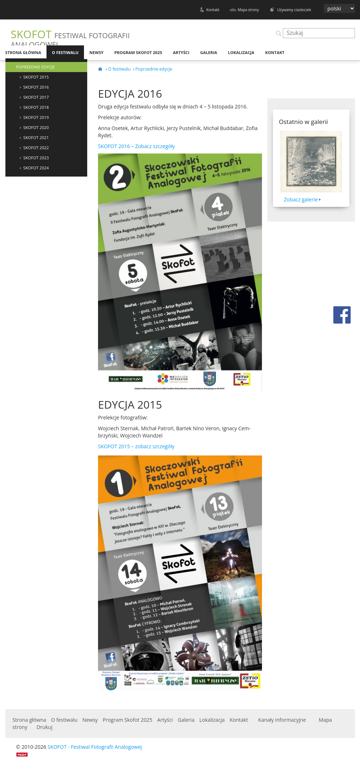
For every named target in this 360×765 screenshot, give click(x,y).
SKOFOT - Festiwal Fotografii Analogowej (95, 746)
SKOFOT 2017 (36, 97)
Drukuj (45, 727)
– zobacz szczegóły (136, 446)
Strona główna (23, 52)
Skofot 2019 (36, 117)
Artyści (181, 52)
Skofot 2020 (36, 127)
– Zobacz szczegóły (136, 146)
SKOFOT (70, 38)
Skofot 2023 (36, 157)
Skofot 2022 (36, 147)
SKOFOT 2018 (36, 107)
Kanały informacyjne (282, 719)
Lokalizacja (241, 52)
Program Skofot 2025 (138, 52)
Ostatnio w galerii (303, 121)
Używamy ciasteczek (294, 9)
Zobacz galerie (301, 199)
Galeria (208, 52)
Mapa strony (248, 9)
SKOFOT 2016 (36, 87)
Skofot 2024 (36, 167)
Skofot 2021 (36, 137)
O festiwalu (65, 52)
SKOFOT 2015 (36, 77)
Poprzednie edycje (35, 67)
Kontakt (212, 9)
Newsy (96, 52)
